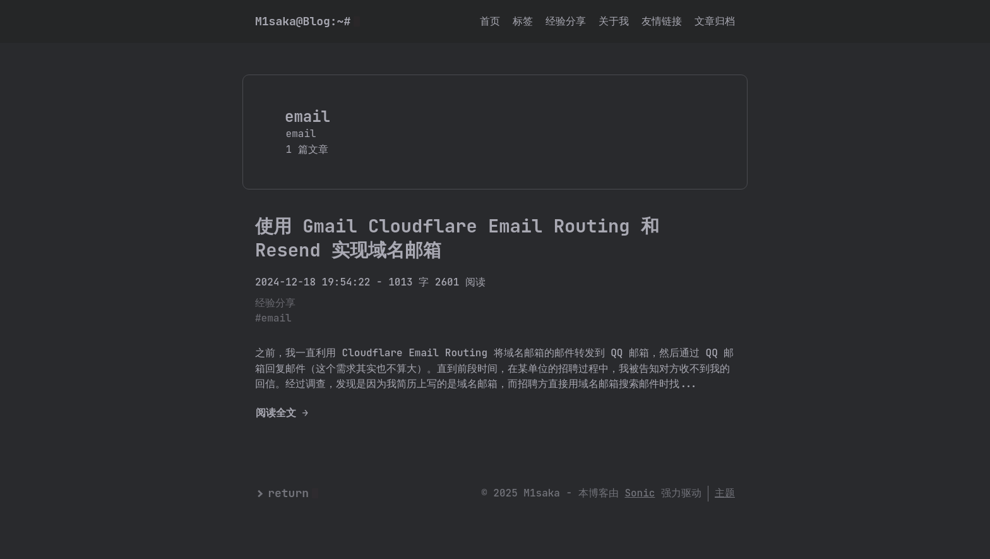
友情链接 (661, 21)
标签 (523, 21)
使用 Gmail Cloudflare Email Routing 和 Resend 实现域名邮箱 (457, 237)
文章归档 (715, 21)
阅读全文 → (282, 412)
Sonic (639, 493)
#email (273, 318)
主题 (725, 493)
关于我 (614, 21)
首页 (490, 21)
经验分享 (566, 21)
